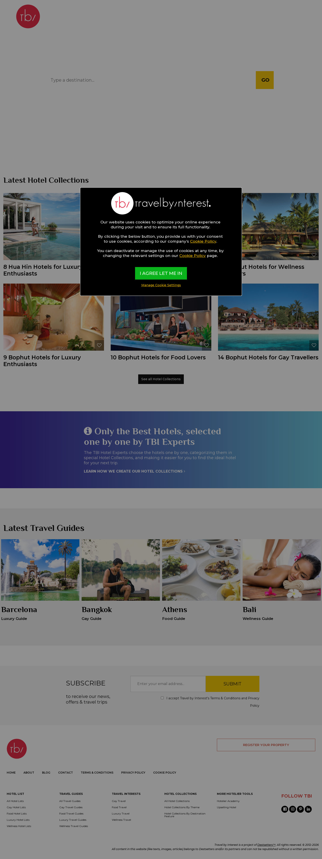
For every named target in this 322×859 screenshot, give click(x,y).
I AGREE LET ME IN (161, 273)
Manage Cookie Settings (161, 285)
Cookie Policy (203, 241)
